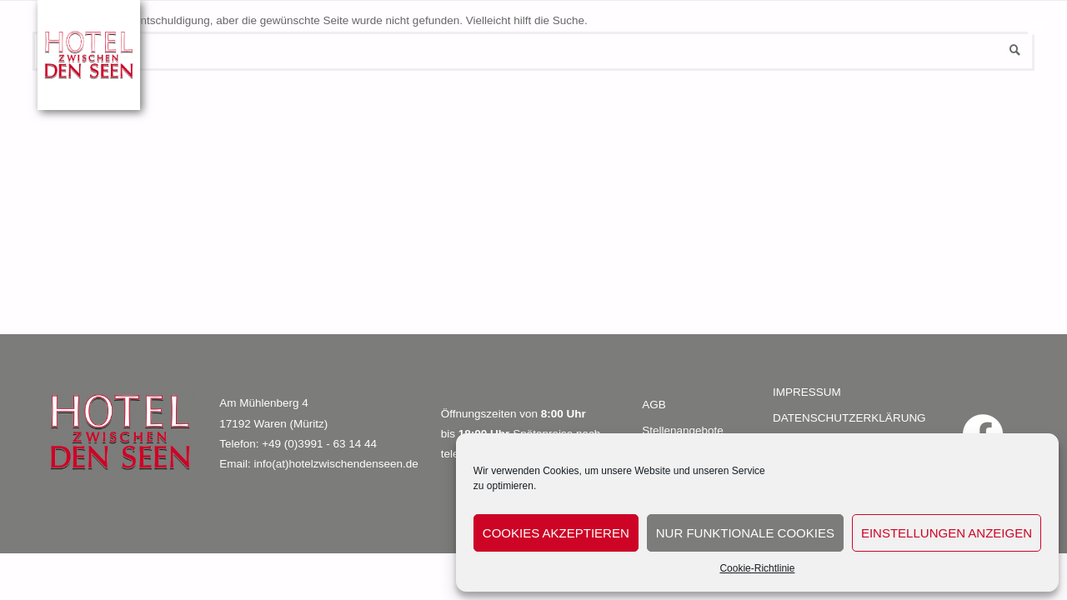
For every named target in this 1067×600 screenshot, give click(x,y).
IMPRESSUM (807, 392)
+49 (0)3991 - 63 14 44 (319, 444)
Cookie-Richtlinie (756, 568)
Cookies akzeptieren (556, 533)
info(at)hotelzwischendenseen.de (335, 464)
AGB (654, 404)
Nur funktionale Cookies (745, 533)
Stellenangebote (683, 430)
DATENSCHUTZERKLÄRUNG (849, 418)
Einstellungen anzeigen (946, 533)
